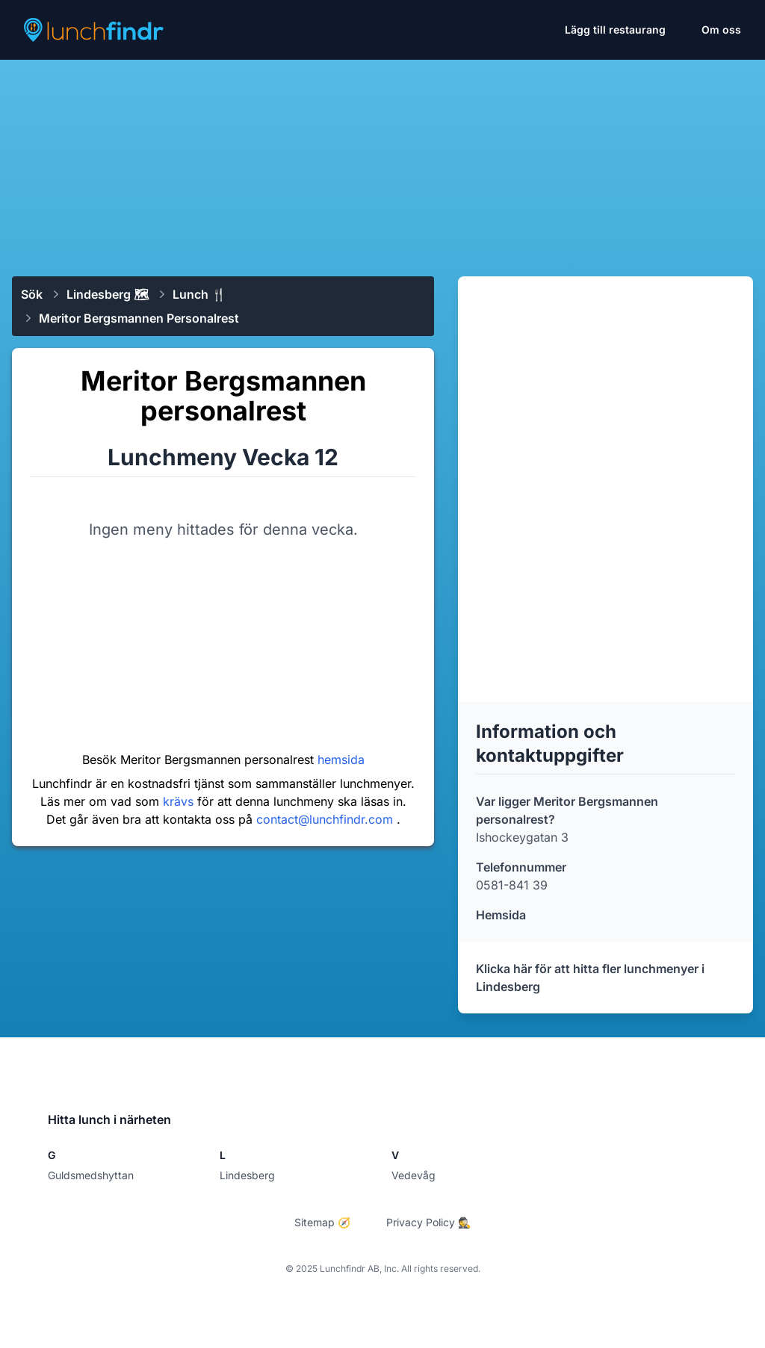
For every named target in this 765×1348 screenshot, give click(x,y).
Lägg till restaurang (615, 29)
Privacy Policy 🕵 (428, 1222)
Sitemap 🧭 (322, 1222)
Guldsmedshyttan (91, 1175)
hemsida (341, 759)
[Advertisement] (382, 162)
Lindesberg (247, 1175)
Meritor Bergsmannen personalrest (139, 318)
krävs (180, 801)
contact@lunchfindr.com (326, 819)
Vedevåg (413, 1175)
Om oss (721, 29)
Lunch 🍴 (199, 294)
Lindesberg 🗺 (107, 294)
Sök (32, 294)
